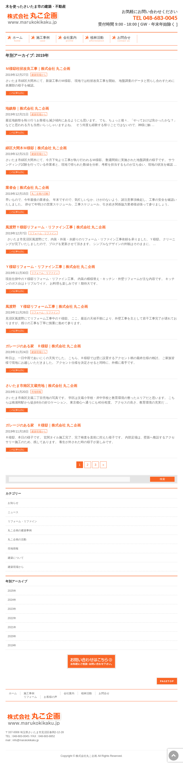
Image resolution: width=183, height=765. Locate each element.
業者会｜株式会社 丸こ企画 (27, 187)
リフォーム (30, 696)
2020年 (12, 636)
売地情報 (36, 391)
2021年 (12, 627)
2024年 (12, 599)
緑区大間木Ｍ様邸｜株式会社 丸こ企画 (36, 148)
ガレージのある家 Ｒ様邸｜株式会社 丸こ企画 (43, 346)
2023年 (12, 608)
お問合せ (104, 693)
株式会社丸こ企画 (86, 755)
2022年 (12, 618)
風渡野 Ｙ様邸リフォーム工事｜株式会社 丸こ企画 (47, 306)
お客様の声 (50, 696)
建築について (16, 557)
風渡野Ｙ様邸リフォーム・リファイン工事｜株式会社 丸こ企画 (56, 227)
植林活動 (86, 693)
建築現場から (38, 74)
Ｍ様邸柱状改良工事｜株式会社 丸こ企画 (38, 69)
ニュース (13, 512)
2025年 (12, 590)
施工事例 (29, 693)
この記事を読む (17, 93)
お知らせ (13, 503)
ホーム (13, 693)
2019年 (12, 645)
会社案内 (69, 693)
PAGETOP (167, 681)
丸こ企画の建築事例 (20, 530)
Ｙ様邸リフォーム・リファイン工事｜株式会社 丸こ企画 (50, 267)
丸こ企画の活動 (39, 193)
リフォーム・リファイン (43, 233)
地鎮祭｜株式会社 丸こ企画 (27, 108)
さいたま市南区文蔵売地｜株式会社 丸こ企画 (41, 386)
